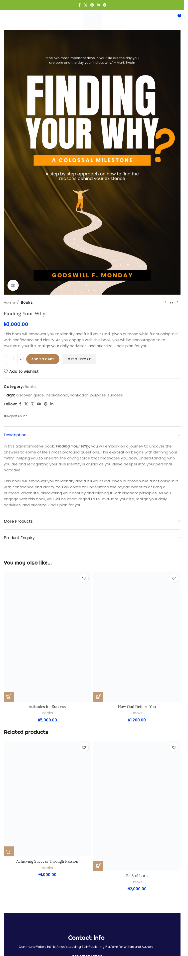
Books (27, 302)
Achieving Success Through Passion (47, 861)
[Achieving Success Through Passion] (47, 798)
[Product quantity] (13, 359)
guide (38, 395)
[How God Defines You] (137, 637)
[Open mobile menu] (12, 17)
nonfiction (79, 395)
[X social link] (85, 5)
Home (9, 302)
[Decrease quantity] (7, 359)
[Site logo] (92, 20)
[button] (9, 697)
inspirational (57, 395)
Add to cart (42, 359)
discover (24, 395)
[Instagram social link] (32, 404)
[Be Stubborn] (137, 806)
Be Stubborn (137, 875)
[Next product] (178, 303)
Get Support (79, 359)
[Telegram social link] (104, 5)
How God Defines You (137, 706)
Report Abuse (15, 416)
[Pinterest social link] (92, 5)
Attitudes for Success (47, 706)
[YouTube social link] (38, 404)
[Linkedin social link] (98, 5)
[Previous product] (166, 303)
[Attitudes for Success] (47, 637)
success (115, 395)
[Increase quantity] (20, 359)
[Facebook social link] (79, 5)
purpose (98, 395)
